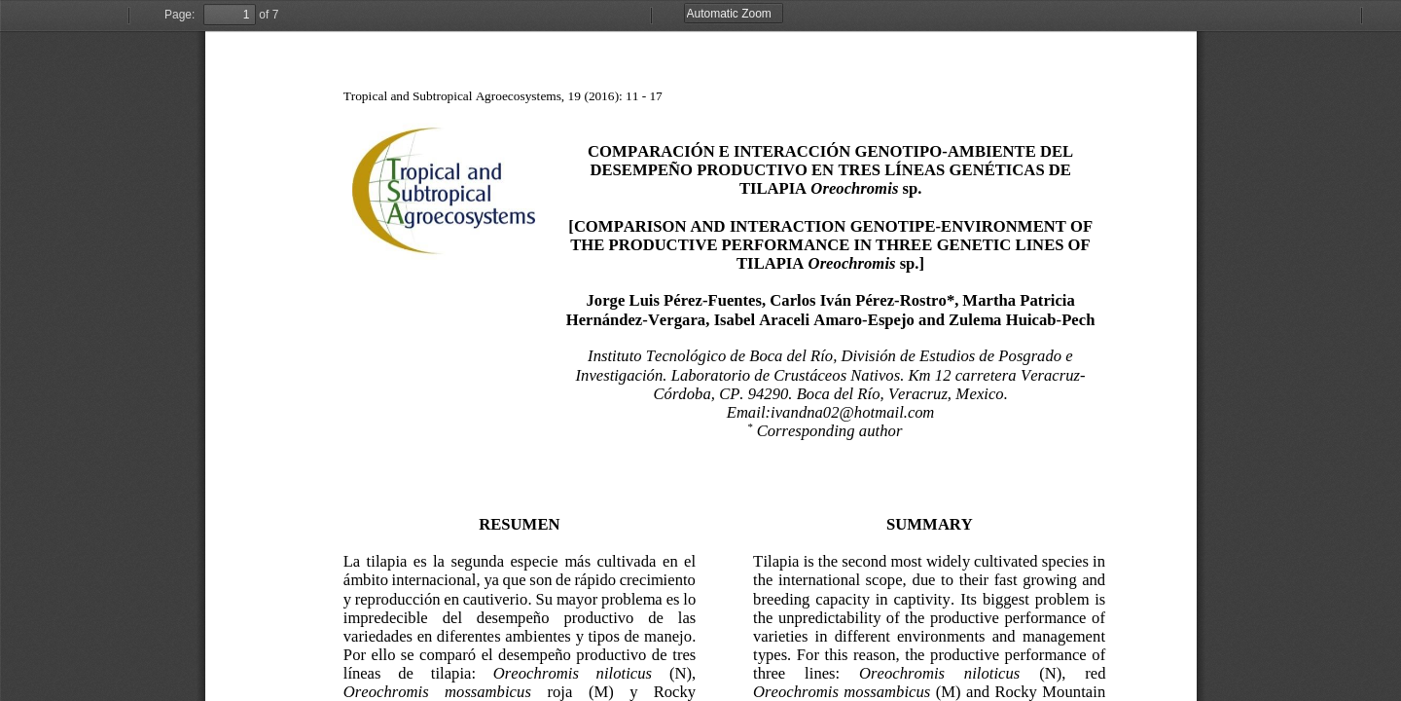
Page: (179, 14)
